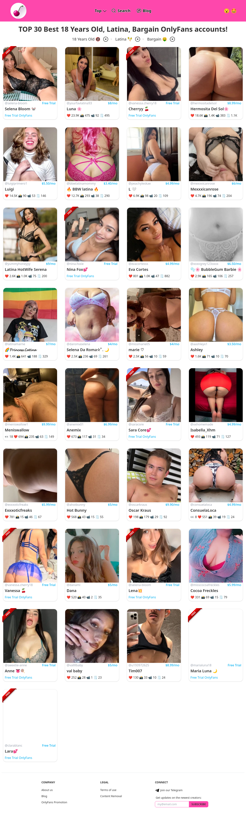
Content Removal (111, 796)
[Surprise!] (234, 11)
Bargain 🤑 (157, 39)
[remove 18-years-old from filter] (105, 39)
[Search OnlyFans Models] (121, 11)
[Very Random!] (226, 11)
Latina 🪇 (123, 39)
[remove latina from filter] (137, 39)
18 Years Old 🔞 (86, 39)
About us (47, 790)
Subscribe (198, 804)
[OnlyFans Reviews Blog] (144, 11)
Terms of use (108, 790)
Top (98, 10)
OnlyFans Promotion (54, 802)
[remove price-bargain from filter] (172, 39)
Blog (44, 796)
